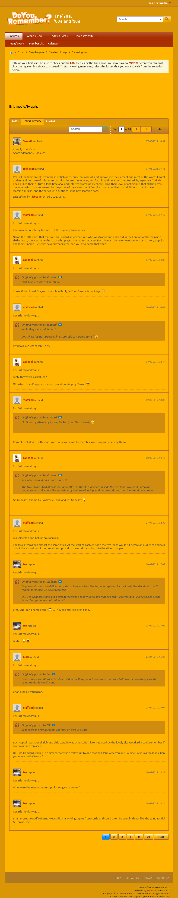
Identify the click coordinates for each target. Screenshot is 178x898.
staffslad (28, 215)
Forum (21, 52)
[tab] (15, 121)
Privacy (148, 877)
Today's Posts (59, 36)
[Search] (140, 19)
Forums (14, 36)
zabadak (28, 260)
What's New (34, 36)
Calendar (53, 43)
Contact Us (132, 877)
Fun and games (79, 52)
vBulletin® (152, 890)
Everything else (36, 52)
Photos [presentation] (50, 121)
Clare (26, 657)
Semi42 (27, 141)
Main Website (85, 36)
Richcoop (29, 169)
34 (148, 836)
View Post (60, 277)
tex (25, 564)
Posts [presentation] (15, 121)
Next (161, 836)
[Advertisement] (93, 89)
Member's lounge (58, 52)
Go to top (163, 877)
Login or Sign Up (160, 3)
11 (139, 836)
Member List (36, 43)
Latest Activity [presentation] (32, 121)
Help (118, 877)
